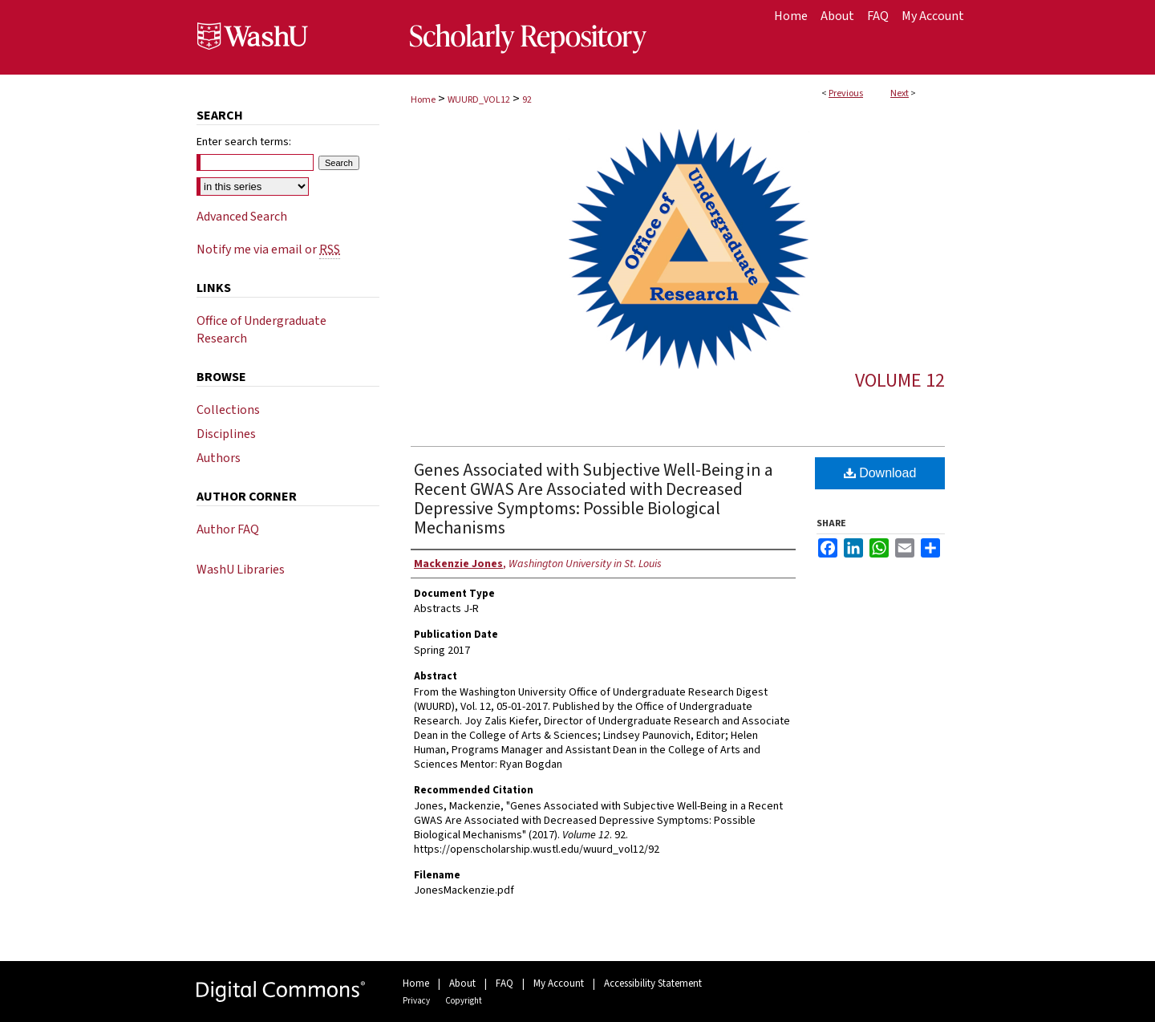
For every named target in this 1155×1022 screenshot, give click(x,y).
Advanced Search (242, 216)
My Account (558, 983)
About (462, 983)
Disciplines (226, 434)
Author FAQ (228, 529)
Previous (846, 93)
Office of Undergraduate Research (261, 329)
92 (527, 100)
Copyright (463, 1001)
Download (880, 473)
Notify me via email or (268, 249)
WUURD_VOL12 (479, 100)
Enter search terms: (244, 142)
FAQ (504, 983)
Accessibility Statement (653, 983)
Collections (228, 410)
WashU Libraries (241, 569)
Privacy (416, 1001)
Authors (219, 458)
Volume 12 (900, 381)
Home (423, 100)
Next (899, 93)
